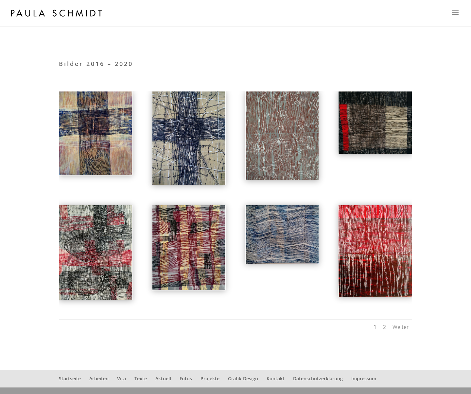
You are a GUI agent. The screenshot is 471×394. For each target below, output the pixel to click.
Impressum (363, 378)
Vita (121, 378)
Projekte (210, 378)
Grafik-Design (243, 378)
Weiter (400, 327)
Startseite (70, 378)
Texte (140, 378)
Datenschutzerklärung (318, 378)
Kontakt (276, 378)
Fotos (186, 378)
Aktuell (163, 378)
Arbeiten (99, 378)
